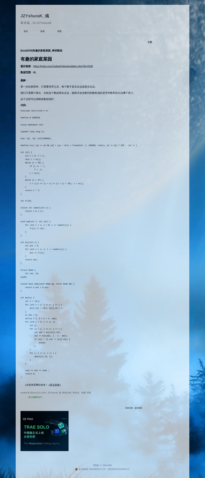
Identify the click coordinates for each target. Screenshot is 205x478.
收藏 (84, 392)
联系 (43, 31)
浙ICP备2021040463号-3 (118, 469)
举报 (89, 392)
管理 (59, 31)
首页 (26, 31)
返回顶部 (138, 408)
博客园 (96, 465)
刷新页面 (129, 408)
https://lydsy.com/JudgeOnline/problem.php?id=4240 (63, 66)
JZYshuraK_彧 (34, 15)
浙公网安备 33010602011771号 (90, 469)
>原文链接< (55, 384)
